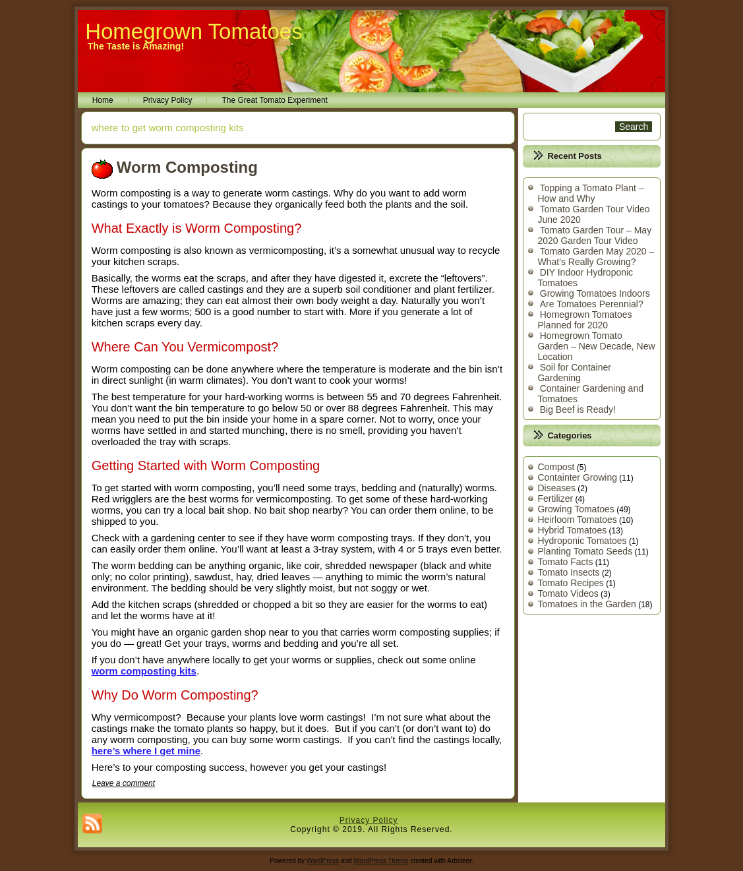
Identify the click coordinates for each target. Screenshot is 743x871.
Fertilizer (555, 498)
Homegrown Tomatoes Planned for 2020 (584, 319)
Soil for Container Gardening (574, 372)
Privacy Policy (168, 100)
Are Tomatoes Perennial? (591, 304)
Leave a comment (123, 783)
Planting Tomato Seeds (584, 551)
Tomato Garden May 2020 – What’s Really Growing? (595, 256)
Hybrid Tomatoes (572, 530)
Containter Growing (577, 477)
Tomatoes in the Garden (586, 604)
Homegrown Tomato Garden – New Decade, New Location (596, 346)
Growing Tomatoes (575, 509)
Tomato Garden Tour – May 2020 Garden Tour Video (594, 235)
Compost (555, 467)
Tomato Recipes (570, 583)
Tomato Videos (567, 593)
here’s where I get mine (146, 750)
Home (102, 100)
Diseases (556, 488)
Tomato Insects (568, 572)
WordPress (323, 860)
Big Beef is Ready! (578, 409)
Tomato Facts (565, 561)
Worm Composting (187, 167)
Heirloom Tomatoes (576, 519)
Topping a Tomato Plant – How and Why (590, 193)
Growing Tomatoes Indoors (595, 293)
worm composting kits (144, 670)
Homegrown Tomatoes (194, 31)
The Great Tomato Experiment (275, 100)
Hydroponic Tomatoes (581, 540)
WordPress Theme (380, 860)
